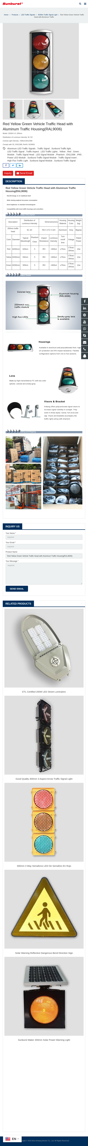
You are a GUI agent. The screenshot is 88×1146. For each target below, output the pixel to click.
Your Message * (12, 561)
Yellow (62, 151)
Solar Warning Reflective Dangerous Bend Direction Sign (44, 953)
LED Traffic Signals (28, 15)
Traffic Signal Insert (67, 157)
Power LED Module (16, 157)
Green (76, 151)
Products (15, 15)
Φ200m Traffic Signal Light (47, 15)
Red (69, 151)
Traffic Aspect (32, 151)
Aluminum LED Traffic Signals (21, 148)
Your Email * (11, 542)
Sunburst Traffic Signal (65, 160)
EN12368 (70, 154)
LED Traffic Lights (49, 151)
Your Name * (11, 533)
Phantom (60, 154)
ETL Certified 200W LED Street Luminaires (44, 691)
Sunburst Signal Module (41, 160)
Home (6, 15)
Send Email (24, 173)
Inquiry (8, 173)
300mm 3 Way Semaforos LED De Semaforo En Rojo (44, 866)
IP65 (79, 154)
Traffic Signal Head (25, 154)
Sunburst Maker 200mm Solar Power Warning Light (44, 1040)
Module (10, 154)
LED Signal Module (45, 154)
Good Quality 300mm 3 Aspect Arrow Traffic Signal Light (44, 779)
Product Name (11, 552)
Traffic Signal (43, 148)
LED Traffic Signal (15, 151)
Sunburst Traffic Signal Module (42, 157)
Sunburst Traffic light (61, 148)
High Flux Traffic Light (17, 160)
